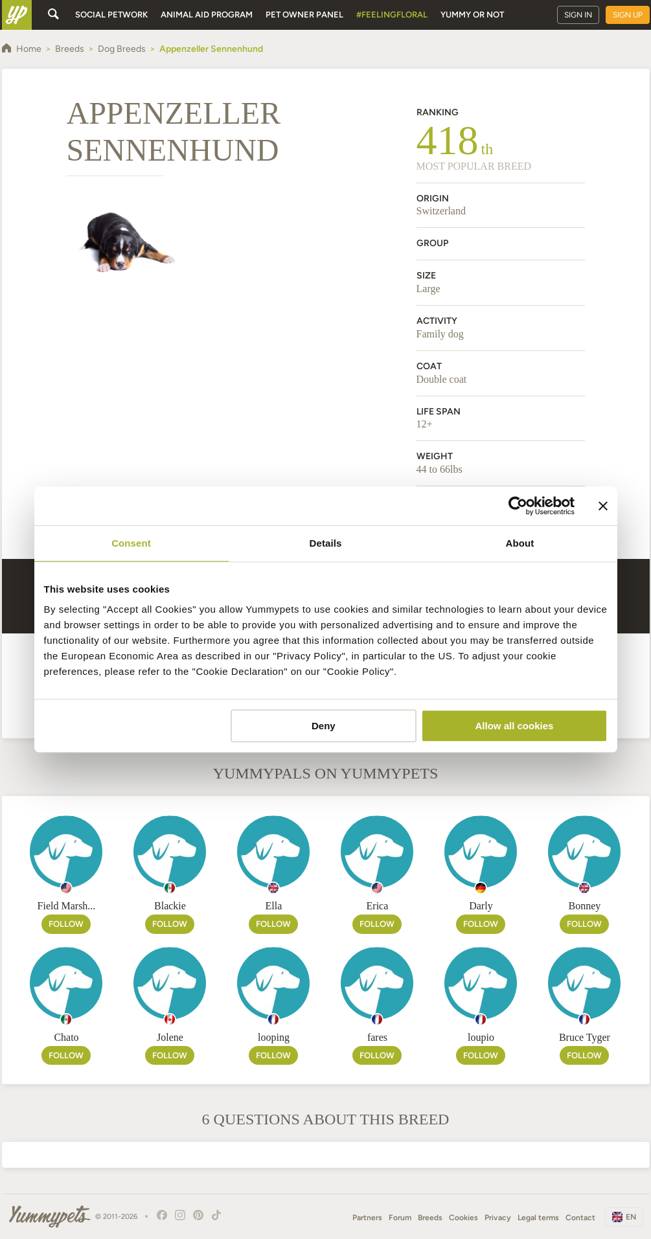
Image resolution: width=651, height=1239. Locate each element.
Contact (580, 1217)
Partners (367, 1217)
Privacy (498, 1217)
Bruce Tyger (584, 1037)
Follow (66, 924)
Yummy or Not (472, 14)
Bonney (585, 905)
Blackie (170, 905)
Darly (480, 905)
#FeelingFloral (392, 14)
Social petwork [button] (111, 14)
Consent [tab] (131, 543)
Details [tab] (326, 543)
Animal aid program (207, 14)
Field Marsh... (67, 905)
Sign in (578, 14)
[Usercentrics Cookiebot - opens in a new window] (518, 506)
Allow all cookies (514, 725)
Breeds (430, 1217)
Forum (400, 1217)
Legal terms (538, 1217)
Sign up (628, 14)
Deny (324, 725)
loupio (481, 1037)
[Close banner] (603, 505)
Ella (274, 905)
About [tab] (520, 543)
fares (377, 1037)
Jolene (170, 1037)
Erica (378, 905)
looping (274, 1037)
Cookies (463, 1217)
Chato (66, 1037)
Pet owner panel (304, 14)
